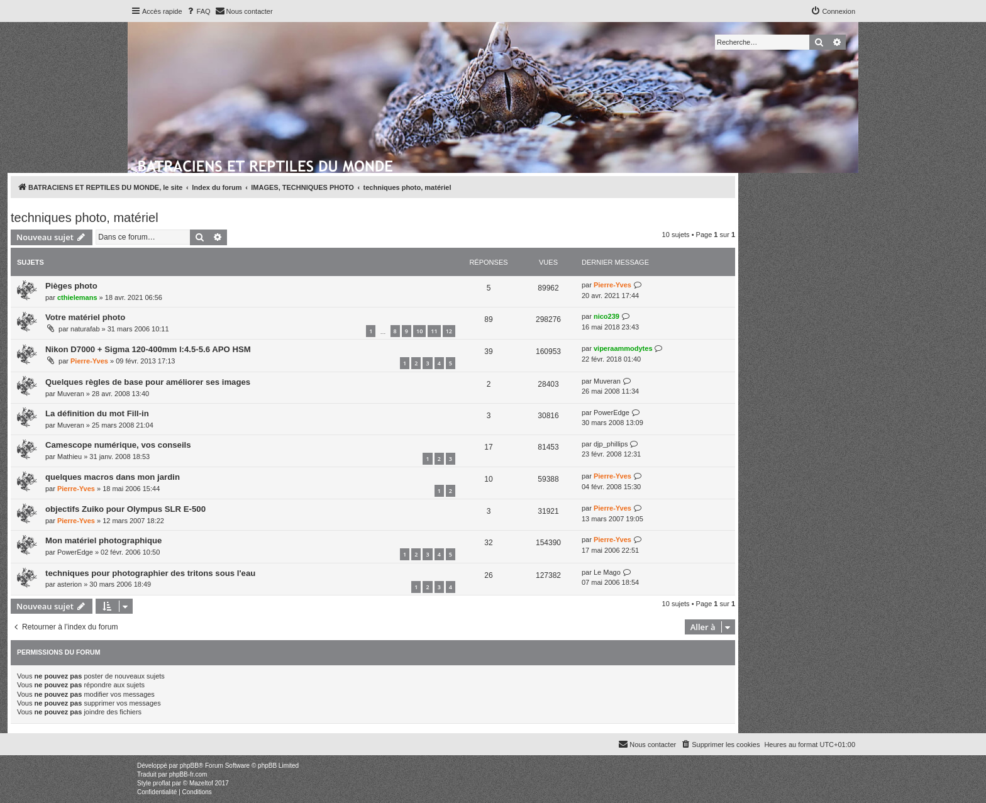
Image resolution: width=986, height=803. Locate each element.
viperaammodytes (623, 348)
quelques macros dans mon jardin (112, 477)
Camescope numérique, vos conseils (118, 445)
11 (434, 331)
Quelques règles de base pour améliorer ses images (147, 382)
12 (449, 331)
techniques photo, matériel (84, 217)
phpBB (189, 765)
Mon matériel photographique (103, 540)
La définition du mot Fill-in (97, 413)
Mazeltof (201, 783)
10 (419, 331)
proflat (161, 783)
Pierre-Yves (612, 285)
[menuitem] (198, 11)
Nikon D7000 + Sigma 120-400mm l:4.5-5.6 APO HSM (148, 349)
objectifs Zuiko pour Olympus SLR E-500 (125, 509)
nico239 (606, 316)
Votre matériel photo (85, 317)
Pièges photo (71, 286)
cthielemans (77, 297)
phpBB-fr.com (188, 774)
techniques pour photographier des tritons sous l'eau (150, 573)
